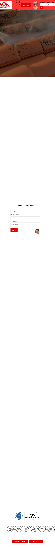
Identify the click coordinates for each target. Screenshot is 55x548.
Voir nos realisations (20, 541)
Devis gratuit (26, 5)
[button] (4, 274)
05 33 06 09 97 (16, 5)
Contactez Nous (36, 541)
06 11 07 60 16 (19, 5)
